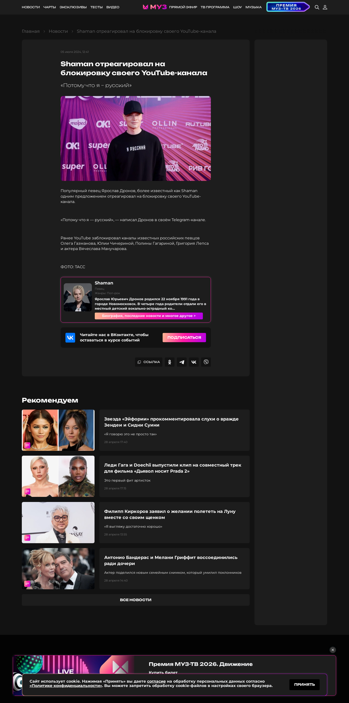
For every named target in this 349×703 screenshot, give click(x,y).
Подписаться (184, 337)
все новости (135, 600)
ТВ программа (215, 7)
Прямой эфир (183, 7)
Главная (31, 31)
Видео (112, 7)
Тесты (96, 7)
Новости (31, 7)
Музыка (254, 7)
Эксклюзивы (73, 7)
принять (304, 684)
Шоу (237, 7)
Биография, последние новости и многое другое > (149, 316)
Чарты (49, 7)
